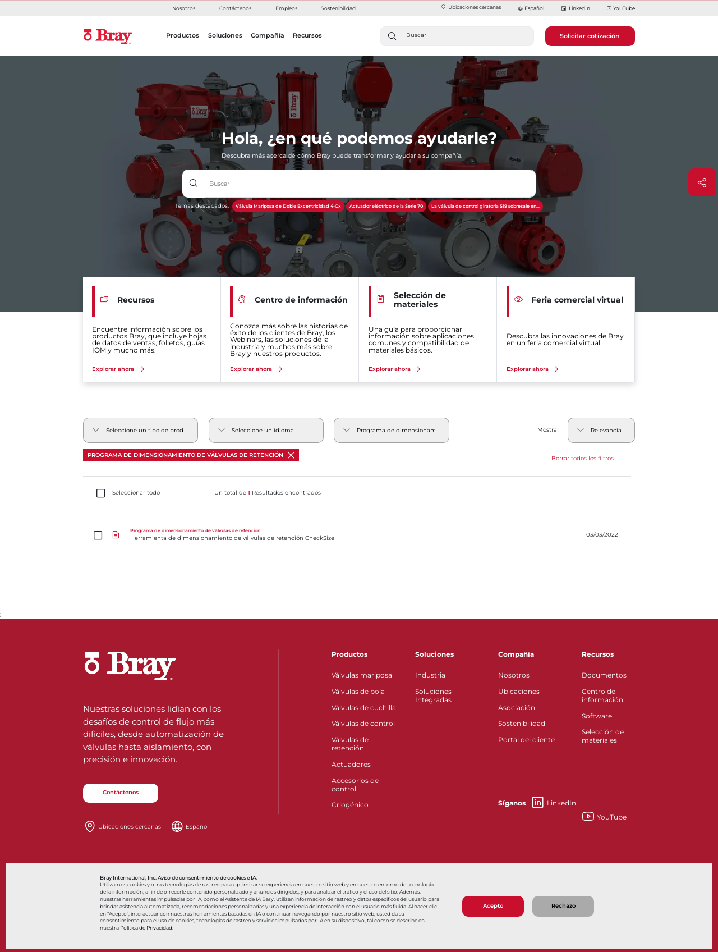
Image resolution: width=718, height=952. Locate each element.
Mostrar (548, 430)
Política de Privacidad (146, 928)
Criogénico (350, 804)
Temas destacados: (202, 206)
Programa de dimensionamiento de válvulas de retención (191, 455)
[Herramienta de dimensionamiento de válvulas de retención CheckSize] (359, 535)
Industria (430, 675)
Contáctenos (235, 8)
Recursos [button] (307, 35)
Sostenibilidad (338, 8)
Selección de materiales (603, 735)
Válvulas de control (363, 723)
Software (597, 716)
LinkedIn (575, 8)
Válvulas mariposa (362, 675)
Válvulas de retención (350, 743)
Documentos (604, 675)
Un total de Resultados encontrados (267, 493)
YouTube (621, 8)
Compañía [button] (267, 35)
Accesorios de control (355, 784)
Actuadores (351, 764)
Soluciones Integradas (433, 695)
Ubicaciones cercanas (470, 7)
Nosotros (183, 8)
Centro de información (602, 695)
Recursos (598, 654)
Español (534, 8)
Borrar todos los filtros (582, 458)
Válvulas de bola (358, 691)
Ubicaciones (519, 691)
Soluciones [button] (225, 35)
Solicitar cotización (590, 36)
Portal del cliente (526, 739)
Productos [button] (182, 35)
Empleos (286, 8)
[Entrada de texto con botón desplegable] (370, 184)
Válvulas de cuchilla (364, 707)
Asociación (516, 707)
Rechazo (563, 906)
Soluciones (434, 654)
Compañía (516, 654)
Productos (349, 654)
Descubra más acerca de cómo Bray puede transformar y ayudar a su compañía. (342, 155)
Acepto (493, 906)
